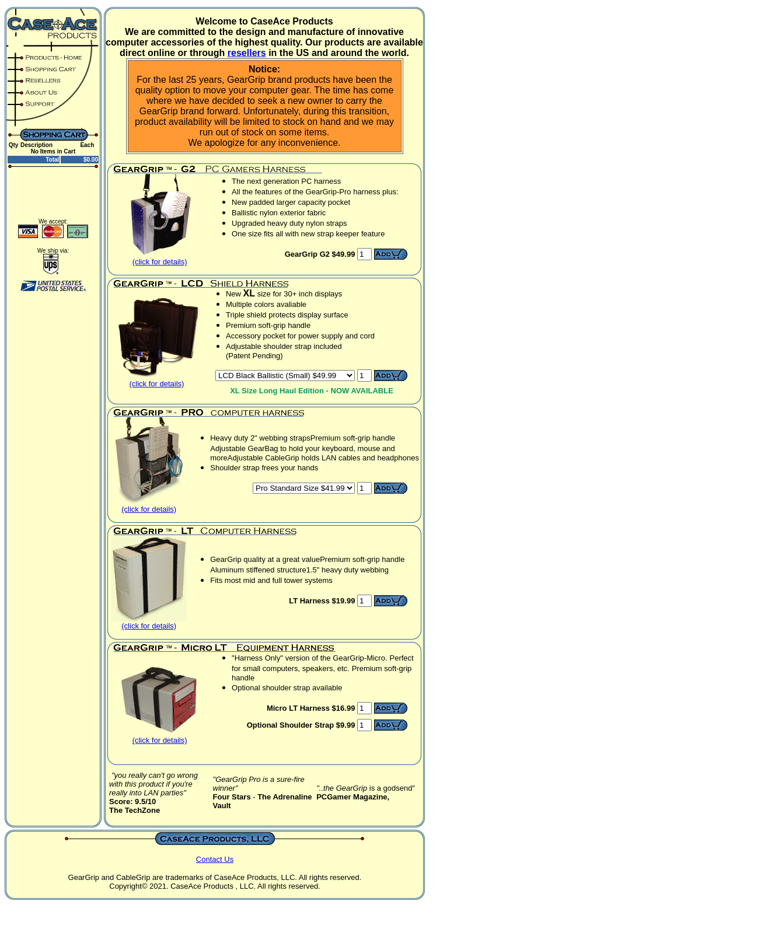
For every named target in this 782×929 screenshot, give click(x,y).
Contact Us (214, 859)
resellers (247, 53)
